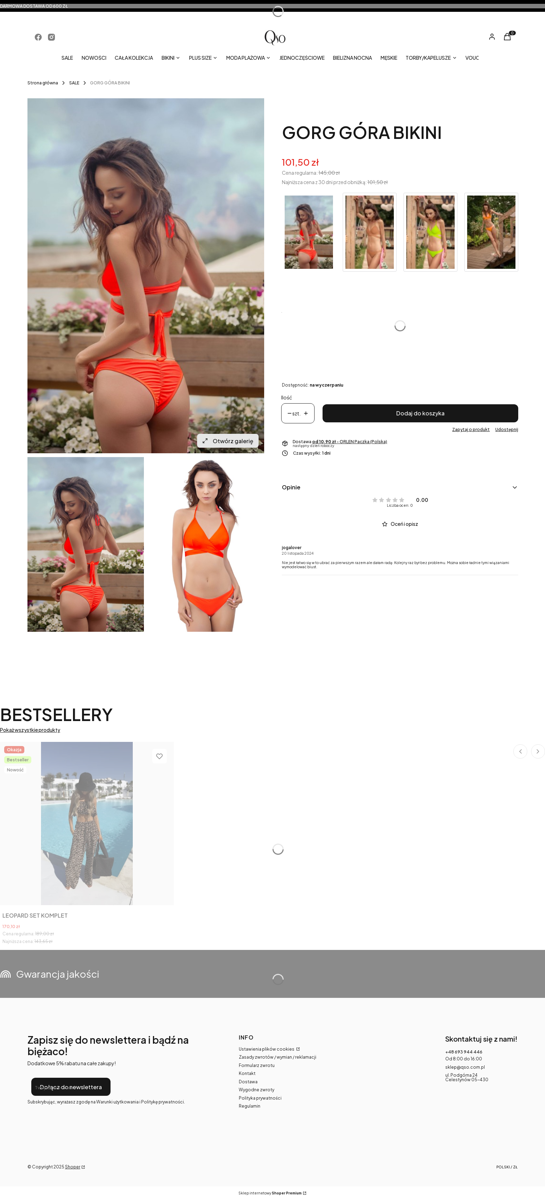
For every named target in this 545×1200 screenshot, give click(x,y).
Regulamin (249, 1106)
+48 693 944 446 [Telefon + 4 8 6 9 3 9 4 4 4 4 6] (463, 1051)
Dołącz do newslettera (71, 1086)
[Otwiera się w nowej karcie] (38, 37)
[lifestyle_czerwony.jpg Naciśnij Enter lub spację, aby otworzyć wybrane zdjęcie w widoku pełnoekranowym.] (145, 276)
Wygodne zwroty (256, 1089)
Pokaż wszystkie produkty (30, 730)
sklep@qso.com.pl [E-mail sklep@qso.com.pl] (465, 1067)
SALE (74, 83)
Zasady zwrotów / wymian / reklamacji (277, 1057)
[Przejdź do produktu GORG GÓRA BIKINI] (309, 232)
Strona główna (42, 83)
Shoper (72, 1166)
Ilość (286, 397)
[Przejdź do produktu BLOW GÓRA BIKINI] (430, 232)
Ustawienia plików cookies (267, 1049)
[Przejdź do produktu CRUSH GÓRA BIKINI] (491, 232)
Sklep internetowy (270, 1193)
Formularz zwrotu (257, 1065)
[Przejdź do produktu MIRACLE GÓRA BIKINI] (370, 232)
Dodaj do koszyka (420, 413)
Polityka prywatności (260, 1098)
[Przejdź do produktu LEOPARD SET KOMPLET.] (87, 823)
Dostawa (248, 1081)
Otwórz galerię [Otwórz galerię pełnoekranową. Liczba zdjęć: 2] (227, 441)
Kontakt (247, 1073)
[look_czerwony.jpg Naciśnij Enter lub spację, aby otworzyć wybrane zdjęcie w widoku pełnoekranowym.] (206, 544)
